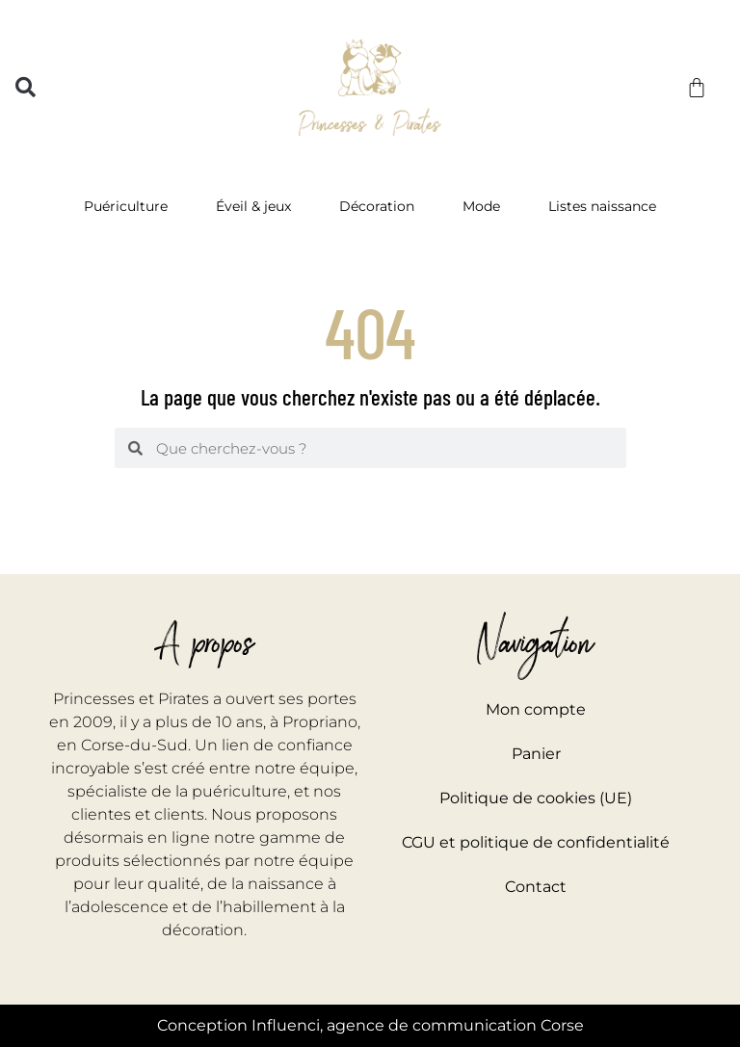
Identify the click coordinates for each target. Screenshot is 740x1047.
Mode (486, 206)
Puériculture (130, 206)
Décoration (381, 206)
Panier (536, 754)
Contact (536, 886)
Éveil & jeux (258, 206)
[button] (25, 87)
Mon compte (536, 709)
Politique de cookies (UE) (535, 798)
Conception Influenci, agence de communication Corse (370, 1025)
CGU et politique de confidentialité (536, 842)
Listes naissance (602, 206)
